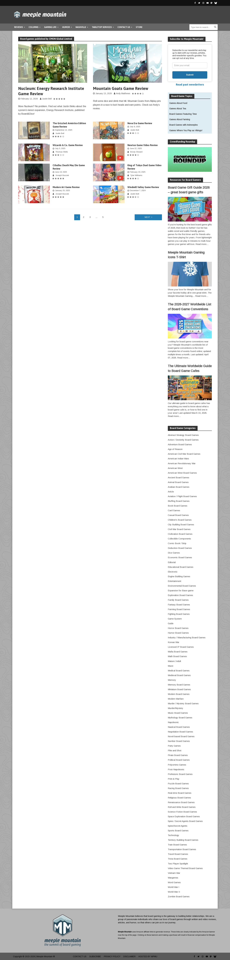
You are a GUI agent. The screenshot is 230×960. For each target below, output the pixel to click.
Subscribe (95, 956)
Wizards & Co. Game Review (68, 145)
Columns (33, 27)
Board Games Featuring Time (183, 114)
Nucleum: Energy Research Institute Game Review (51, 91)
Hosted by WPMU (147, 956)
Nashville (81, 27)
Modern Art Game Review (66, 187)
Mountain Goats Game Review (120, 88)
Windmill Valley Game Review (143, 187)
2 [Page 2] (83, 217)
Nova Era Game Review (139, 123)
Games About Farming (179, 119)
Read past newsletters (190, 84)
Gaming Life (50, 27)
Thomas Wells (61, 152)
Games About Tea (177, 108)
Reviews (18, 27)
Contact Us (123, 27)
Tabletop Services (102, 27)
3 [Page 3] (90, 217)
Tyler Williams (136, 175)
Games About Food (178, 103)
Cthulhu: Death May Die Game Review (69, 167)
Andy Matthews (123, 93)
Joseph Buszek (62, 175)
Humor (66, 27)
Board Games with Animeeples (183, 125)
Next (147, 217)
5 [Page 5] (103, 217)
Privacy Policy (112, 956)
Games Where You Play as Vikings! (185, 130)
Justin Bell (47, 99)
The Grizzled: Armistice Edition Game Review (69, 125)
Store (139, 27)
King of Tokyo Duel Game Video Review (144, 167)
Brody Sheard (136, 152)
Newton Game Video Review (142, 145)
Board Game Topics (181, 96)
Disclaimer (129, 956)
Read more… (202, 244)
